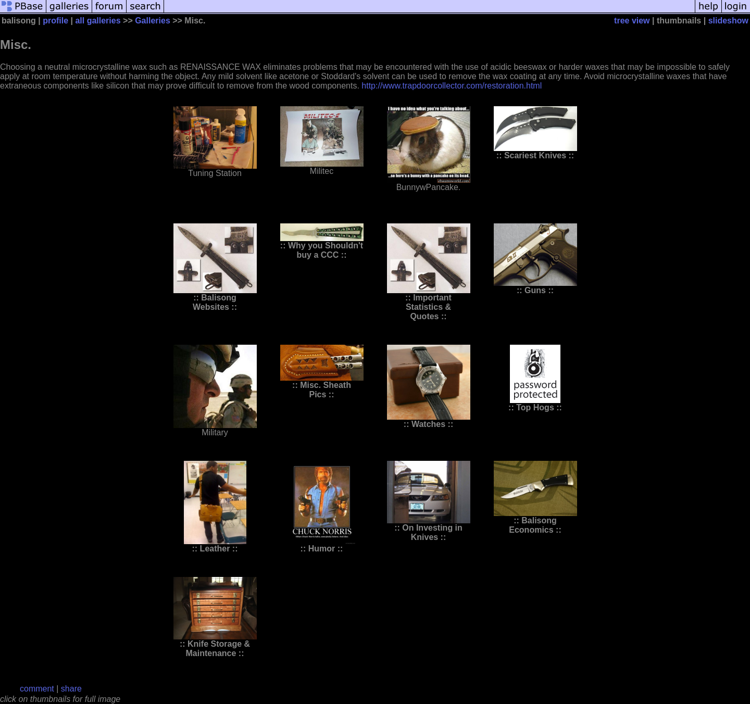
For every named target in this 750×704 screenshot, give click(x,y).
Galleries (152, 20)
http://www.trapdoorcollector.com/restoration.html (451, 85)
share (71, 688)
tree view (631, 20)
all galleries (97, 20)
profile (55, 20)
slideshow (728, 20)
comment (37, 688)
